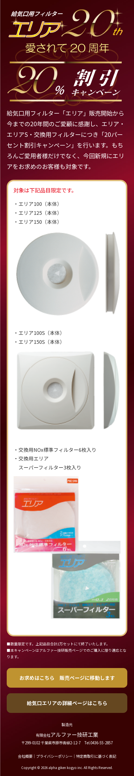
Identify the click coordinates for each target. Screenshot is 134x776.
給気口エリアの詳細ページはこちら (67, 702)
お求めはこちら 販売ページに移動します (67, 677)
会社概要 (25, 756)
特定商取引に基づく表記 (96, 756)
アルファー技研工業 (67, 734)
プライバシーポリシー (54, 756)
